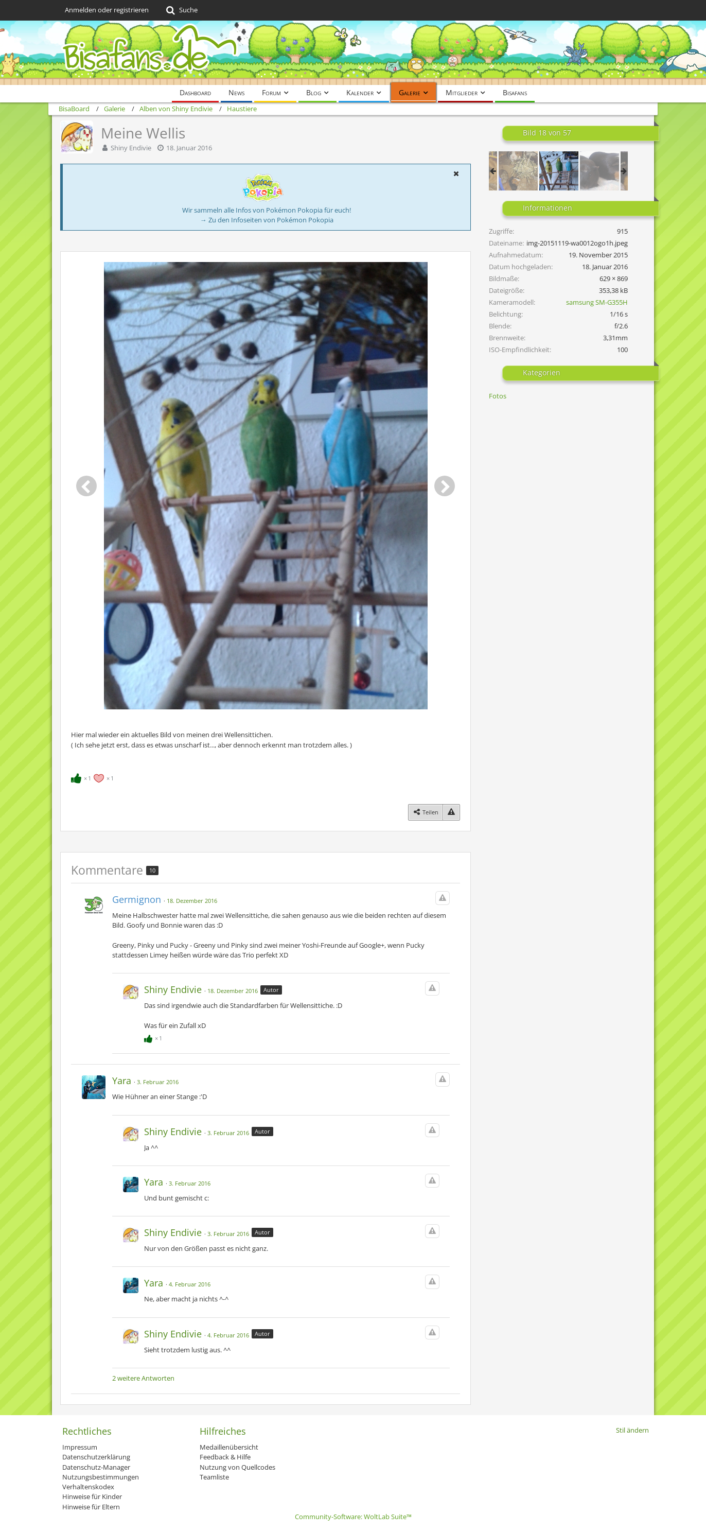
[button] (456, 173)
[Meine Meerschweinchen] (599, 170)
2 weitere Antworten (143, 1378)
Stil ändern (632, 1430)
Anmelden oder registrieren (107, 9)
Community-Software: (353, 1516)
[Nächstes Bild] (444, 486)
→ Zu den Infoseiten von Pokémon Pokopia (266, 219)
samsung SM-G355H (597, 302)
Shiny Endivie (131, 147)
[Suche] (180, 10)
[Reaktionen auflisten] (93, 777)
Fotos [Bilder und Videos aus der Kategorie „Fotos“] (497, 396)
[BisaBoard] (353, 53)
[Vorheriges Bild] (86, 486)
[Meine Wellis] (558, 170)
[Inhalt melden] (451, 812)
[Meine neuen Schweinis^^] (518, 170)
